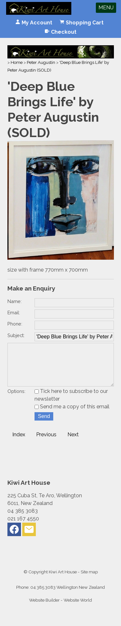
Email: (13, 312)
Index (18, 443)
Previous (46, 443)
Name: (14, 301)
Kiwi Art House (63, 580)
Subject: (16, 335)
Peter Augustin (41, 62)
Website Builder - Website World (60, 609)
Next (73, 443)
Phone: (14, 323)
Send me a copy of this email (72, 416)
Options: (16, 400)
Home (17, 62)
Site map (89, 580)
